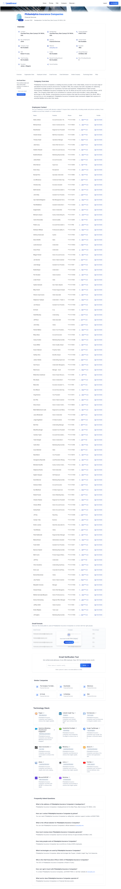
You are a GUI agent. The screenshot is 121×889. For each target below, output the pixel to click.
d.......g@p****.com (83, 603)
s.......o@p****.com (83, 368)
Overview (19, 74)
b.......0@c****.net (83, 178)
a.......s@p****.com (83, 213)
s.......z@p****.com (83, 513)
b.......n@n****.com (83, 458)
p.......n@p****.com (83, 333)
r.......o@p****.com (83, 383)
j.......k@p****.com (83, 163)
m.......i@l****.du (83, 378)
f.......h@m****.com (83, 548)
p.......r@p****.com (83, 278)
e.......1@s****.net (83, 168)
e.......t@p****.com (83, 313)
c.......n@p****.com (83, 343)
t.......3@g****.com (83, 143)
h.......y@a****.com (83, 593)
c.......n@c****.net (83, 138)
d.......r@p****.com (83, 483)
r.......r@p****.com (83, 133)
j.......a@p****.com (83, 363)
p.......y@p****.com (83, 228)
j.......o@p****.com (83, 308)
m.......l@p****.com (83, 293)
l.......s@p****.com (83, 183)
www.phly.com (54, 47)
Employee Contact (44, 74)
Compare (64, 3)
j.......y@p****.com (83, 198)
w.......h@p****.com (83, 233)
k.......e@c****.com (83, 193)
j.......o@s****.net (83, 563)
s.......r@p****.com (83, 348)
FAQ (57, 3)
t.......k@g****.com (83, 238)
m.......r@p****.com (83, 468)
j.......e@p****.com (83, 268)
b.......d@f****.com (83, 553)
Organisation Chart (30, 74)
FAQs (18, 77)
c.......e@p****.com (83, 503)
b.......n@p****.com (83, 158)
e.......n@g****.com (83, 393)
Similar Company (82, 74)
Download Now (21, 98)
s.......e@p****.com (83, 473)
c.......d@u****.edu (83, 448)
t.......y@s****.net (83, 443)
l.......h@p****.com (83, 283)
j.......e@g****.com (83, 148)
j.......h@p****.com (83, 608)
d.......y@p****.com (83, 173)
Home (44, 3)
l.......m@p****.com (83, 248)
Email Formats (57, 74)
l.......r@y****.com (83, 388)
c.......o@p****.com (83, 568)
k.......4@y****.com (83, 613)
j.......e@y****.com (83, 318)
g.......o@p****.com (83, 398)
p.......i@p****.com (83, 538)
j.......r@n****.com (83, 323)
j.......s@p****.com (83, 618)
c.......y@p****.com (83, 188)
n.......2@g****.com (83, 373)
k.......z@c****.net (83, 433)
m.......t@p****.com (83, 258)
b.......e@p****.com (83, 558)
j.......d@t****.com (83, 418)
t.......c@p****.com (83, 438)
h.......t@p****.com (83, 153)
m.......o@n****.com (83, 218)
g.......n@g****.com (83, 203)
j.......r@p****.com (83, 263)
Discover (72, 3)
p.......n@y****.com (83, 208)
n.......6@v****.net (83, 273)
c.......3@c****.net (83, 223)
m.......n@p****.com (83, 543)
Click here (69, 645)
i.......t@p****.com (83, 453)
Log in (105, 3)
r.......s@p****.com (83, 488)
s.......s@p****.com (83, 288)
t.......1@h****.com (83, 428)
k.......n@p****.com (83, 123)
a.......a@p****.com (83, 403)
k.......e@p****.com (83, 528)
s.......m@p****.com (83, 493)
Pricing (51, 3)
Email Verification (69, 74)
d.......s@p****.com (83, 243)
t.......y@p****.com (83, 533)
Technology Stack (96, 74)
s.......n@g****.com (83, 303)
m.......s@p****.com (83, 128)
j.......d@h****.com (83, 423)
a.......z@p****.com (83, 478)
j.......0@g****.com (83, 583)
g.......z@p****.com (83, 253)
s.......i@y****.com (83, 353)
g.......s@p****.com (83, 463)
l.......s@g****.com (83, 573)
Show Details (98, 123)
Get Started (113, 3)
